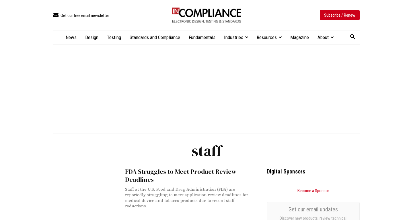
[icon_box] (81, 16)
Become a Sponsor (313, 190)
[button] (353, 37)
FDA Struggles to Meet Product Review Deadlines (177, 175)
